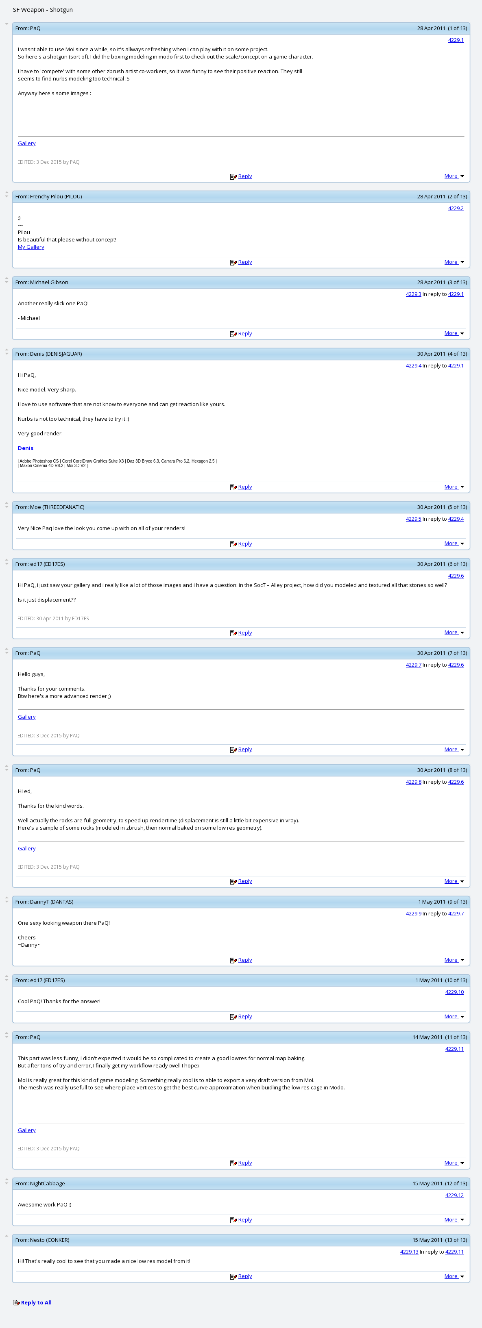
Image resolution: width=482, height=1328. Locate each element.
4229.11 (454, 1048)
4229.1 (456, 39)
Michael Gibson (49, 282)
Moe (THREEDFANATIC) (57, 507)
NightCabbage (47, 1183)
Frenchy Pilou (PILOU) (56, 196)
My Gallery (31, 246)
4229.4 (413, 365)
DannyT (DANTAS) (51, 901)
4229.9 (413, 913)
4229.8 (413, 781)
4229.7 (413, 664)
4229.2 (456, 208)
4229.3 (413, 294)
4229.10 (454, 991)
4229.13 (409, 1251)
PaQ (35, 28)
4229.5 (413, 518)
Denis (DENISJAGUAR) (56, 353)
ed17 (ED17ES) (47, 563)
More (455, 175)
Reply (245, 176)
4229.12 (454, 1195)
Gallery (27, 143)
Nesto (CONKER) (49, 1239)
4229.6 (456, 575)
